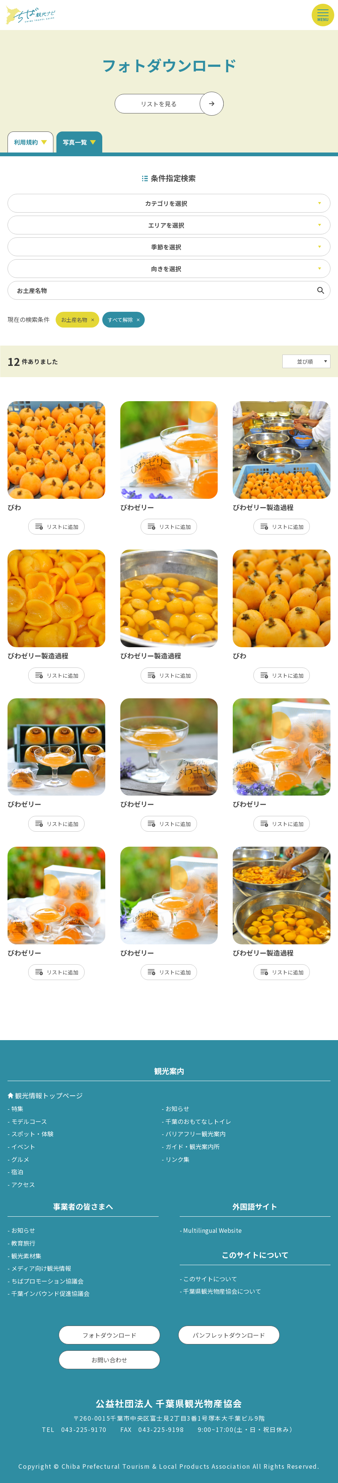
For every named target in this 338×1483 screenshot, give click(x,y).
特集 (17, 1108)
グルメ (20, 1159)
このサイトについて (210, 1278)
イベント (23, 1146)
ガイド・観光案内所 (192, 1146)
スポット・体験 (32, 1133)
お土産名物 (74, 319)
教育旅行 (23, 1242)
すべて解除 (120, 319)
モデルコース (29, 1121)
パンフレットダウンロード (228, 1335)
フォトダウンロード (109, 1335)
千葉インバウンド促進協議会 (50, 1293)
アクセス (23, 1184)
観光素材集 (26, 1255)
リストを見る (159, 103)
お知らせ (177, 1108)
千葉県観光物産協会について (222, 1291)
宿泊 (17, 1171)
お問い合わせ (109, 1359)
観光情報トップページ (49, 1095)
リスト (54, 526)
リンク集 (177, 1159)
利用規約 (26, 141)
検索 (321, 290)
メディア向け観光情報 (41, 1268)
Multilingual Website (212, 1230)
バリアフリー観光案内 (195, 1133)
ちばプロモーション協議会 (47, 1280)
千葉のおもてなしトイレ (198, 1121)
